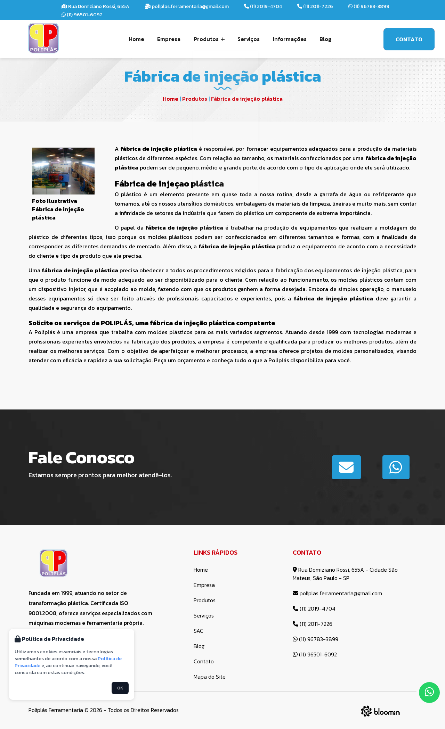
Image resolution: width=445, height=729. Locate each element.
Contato (409, 39)
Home (139, 39)
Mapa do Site (210, 676)
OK (120, 688)
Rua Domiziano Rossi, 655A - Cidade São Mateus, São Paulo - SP (345, 573)
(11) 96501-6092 (82, 14)
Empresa (171, 39)
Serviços (248, 39)
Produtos (209, 39)
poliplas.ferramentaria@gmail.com (187, 6)
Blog (323, 39)
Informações (288, 39)
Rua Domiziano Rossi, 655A (95, 6)
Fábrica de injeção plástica (247, 98)
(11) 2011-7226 (315, 6)
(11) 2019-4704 (263, 6)
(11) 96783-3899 (368, 6)
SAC (198, 631)
